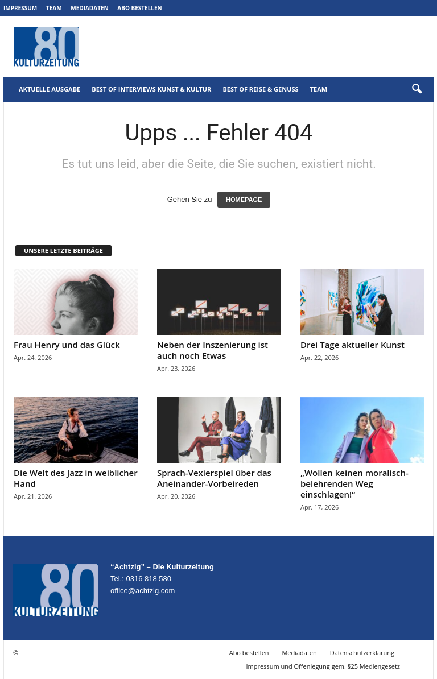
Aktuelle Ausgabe (49, 89)
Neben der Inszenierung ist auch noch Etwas (212, 350)
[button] (416, 89)
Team (54, 8)
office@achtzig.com (142, 590)
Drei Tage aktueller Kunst (352, 344)
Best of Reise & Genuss (260, 89)
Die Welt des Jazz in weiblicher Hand (76, 478)
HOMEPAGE (244, 199)
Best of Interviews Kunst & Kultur (151, 89)
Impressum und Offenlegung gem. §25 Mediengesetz (323, 666)
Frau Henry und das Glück (67, 344)
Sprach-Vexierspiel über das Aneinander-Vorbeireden (214, 478)
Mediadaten (89, 8)
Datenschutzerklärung (362, 652)
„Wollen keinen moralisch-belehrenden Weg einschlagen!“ (354, 483)
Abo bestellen (139, 8)
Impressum (20, 8)
